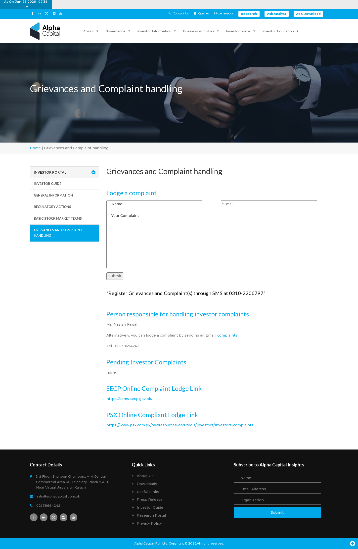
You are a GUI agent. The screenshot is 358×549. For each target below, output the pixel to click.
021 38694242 (48, 505)
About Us (145, 476)
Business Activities (201, 31)
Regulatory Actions (52, 207)
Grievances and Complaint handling (58, 233)
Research (249, 14)
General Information (53, 195)
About (91, 31)
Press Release (150, 500)
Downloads (147, 484)
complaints (227, 335)
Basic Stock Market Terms (58, 218)
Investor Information (157, 31)
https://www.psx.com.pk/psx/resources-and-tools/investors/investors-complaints (179, 425)
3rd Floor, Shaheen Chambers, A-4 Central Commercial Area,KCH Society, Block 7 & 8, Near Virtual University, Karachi (72, 481)
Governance (118, 31)
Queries (201, 13)
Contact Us (179, 13)
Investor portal (241, 31)
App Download (308, 14)
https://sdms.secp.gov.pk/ (129, 399)
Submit (277, 512)
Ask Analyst (276, 14)
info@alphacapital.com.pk (58, 496)
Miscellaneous (223, 13)
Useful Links (148, 492)
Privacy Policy (149, 523)
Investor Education (281, 31)
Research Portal (151, 515)
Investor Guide (47, 184)
